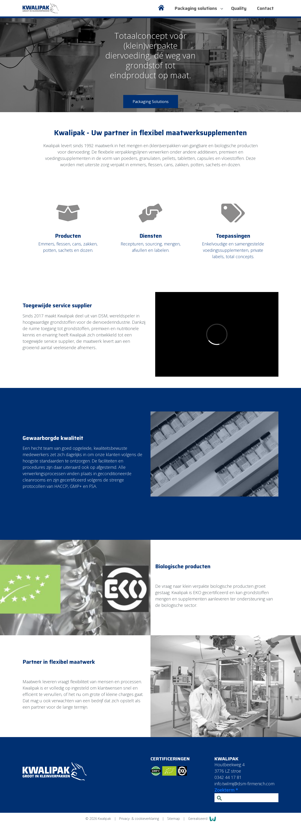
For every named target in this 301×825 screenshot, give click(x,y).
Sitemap (174, 818)
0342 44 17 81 (228, 777)
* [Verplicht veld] (237, 790)
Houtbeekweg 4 (229, 764)
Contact (265, 8)
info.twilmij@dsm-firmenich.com (244, 783)
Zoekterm (226, 790)
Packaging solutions (199, 8)
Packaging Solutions (151, 101)
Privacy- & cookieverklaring (139, 818)
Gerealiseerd (202, 819)
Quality (238, 8)
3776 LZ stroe (227, 771)
